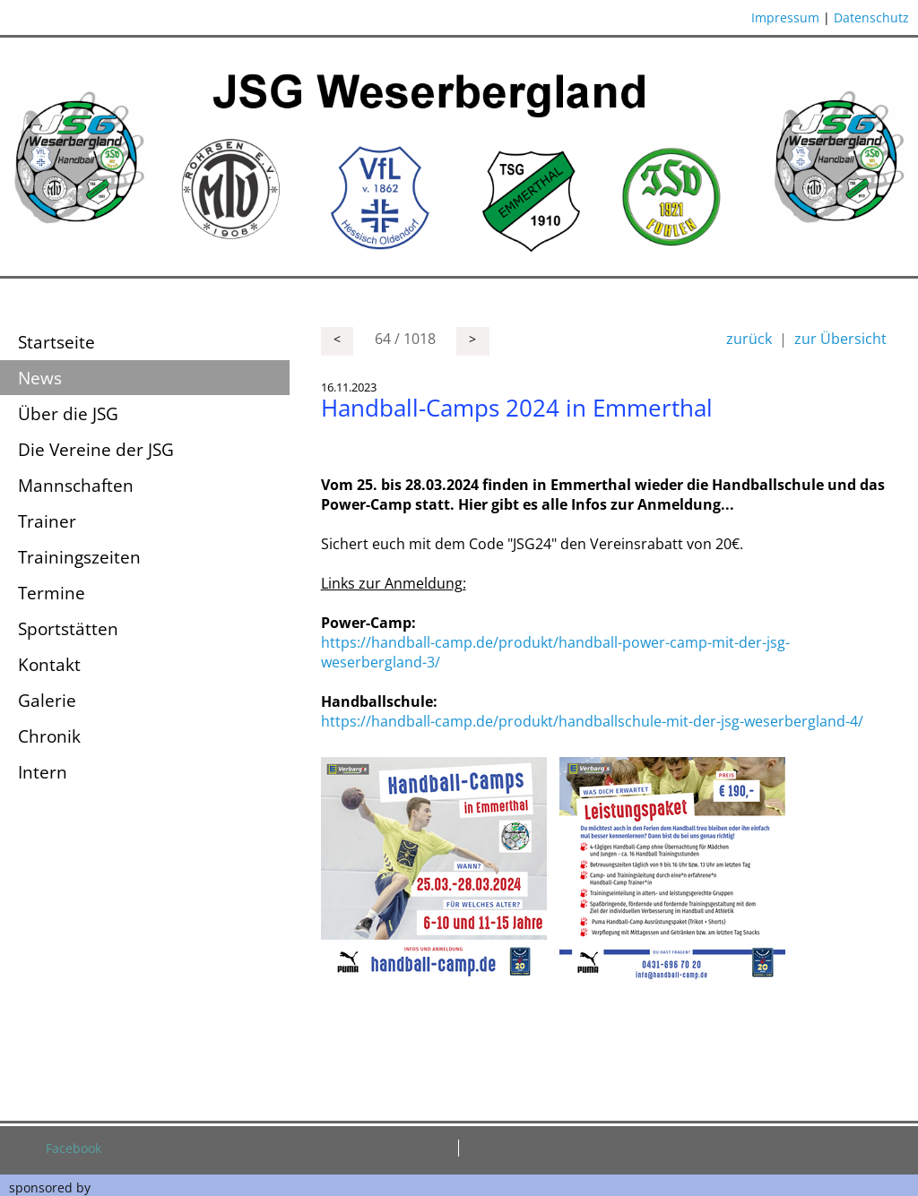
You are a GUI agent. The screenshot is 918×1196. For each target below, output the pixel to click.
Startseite (56, 342)
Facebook (73, 1148)
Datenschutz (871, 17)
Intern (42, 772)
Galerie (47, 700)
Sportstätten (68, 628)
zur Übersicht (840, 338)
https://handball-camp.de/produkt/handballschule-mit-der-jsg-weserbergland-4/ (592, 721)
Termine (51, 593)
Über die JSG (68, 413)
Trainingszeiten (79, 557)
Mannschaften (76, 485)
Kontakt (49, 664)
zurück (749, 338)
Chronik (49, 736)
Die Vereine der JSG (96, 449)
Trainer (47, 521)
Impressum (785, 17)
